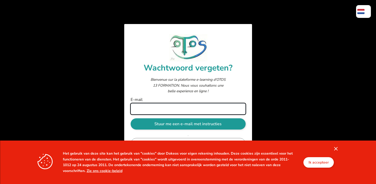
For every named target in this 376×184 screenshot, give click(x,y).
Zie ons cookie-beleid (104, 170)
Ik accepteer (319, 162)
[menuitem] (363, 11)
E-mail (137, 99)
